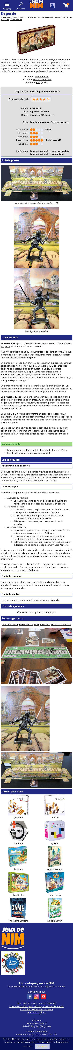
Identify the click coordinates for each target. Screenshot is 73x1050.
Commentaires (16, 19)
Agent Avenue (54, 858)
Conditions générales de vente (36, 1009)
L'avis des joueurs (12, 606)
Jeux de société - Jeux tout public (49, 151)
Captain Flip (54, 884)
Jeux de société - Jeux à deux (47, 153)
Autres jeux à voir (12, 791)
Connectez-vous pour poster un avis (36, 612)
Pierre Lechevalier (42, 79)
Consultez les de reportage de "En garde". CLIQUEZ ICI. (36, 624)
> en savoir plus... (36, 1012)
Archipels (18, 858)
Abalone (18, 832)
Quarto (54, 807)
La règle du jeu (30, 17)
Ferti (18, 374)
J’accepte (42, 1046)
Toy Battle (18, 884)
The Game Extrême (18, 910)
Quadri (54, 832)
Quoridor (18, 807)
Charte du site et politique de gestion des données (36, 1006)
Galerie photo (6, 17)
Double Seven (54, 910)
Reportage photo (58, 17)
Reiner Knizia (42, 76)
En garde (5, 346)
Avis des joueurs (44, 17)
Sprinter (56, 385)
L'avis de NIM (18, 17)
